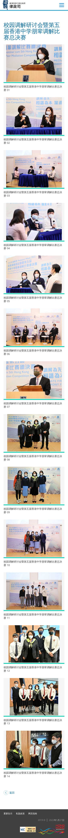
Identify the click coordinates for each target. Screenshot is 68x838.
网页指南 (32, 813)
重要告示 (8, 813)
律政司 (19, 5)
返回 (12, 792)
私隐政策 (20, 813)
